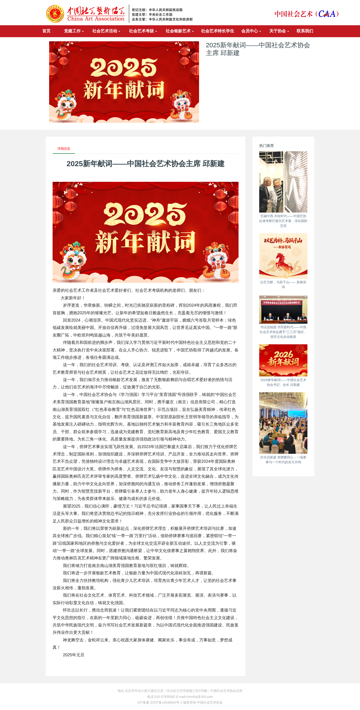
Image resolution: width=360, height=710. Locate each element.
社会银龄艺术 (180, 31)
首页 (46, 31)
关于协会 (279, 31)
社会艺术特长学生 (217, 31)
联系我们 (305, 31)
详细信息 (63, 148)
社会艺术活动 (106, 31)
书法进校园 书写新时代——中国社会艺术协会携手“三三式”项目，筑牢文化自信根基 (283, 332)
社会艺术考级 (143, 31)
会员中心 (251, 31)
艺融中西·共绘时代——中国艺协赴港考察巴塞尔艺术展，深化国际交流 (283, 220)
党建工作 (74, 31)
